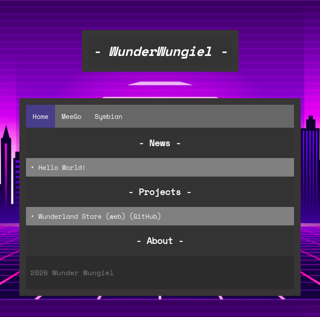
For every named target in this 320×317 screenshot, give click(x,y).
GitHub (145, 216)
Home (40, 116)
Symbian (108, 116)
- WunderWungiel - (160, 51)
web (115, 216)
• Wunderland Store (66, 216)
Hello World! (62, 167)
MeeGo (71, 116)
